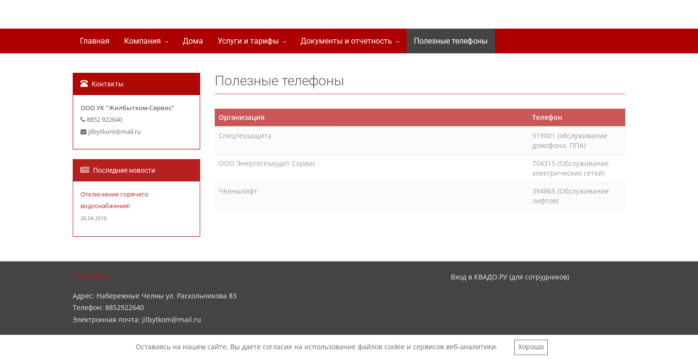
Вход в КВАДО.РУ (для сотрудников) (510, 276)
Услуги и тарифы (248, 41)
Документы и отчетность (346, 41)
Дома (193, 41)
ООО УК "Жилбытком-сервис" (181, 16)
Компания (142, 41)
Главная (95, 41)
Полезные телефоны (451, 41)
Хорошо (531, 346)
